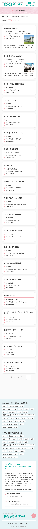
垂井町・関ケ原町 (20, 421)
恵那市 (24, 418)
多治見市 (5, 418)
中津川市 (30, 418)
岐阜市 (5, 406)
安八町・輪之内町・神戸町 (10, 427)
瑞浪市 (18, 418)
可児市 (19, 412)
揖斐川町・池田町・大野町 (10, 424)
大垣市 (5, 421)
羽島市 (26, 409)
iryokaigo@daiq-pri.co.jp (18, 504)
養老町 (11, 421)
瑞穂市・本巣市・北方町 (9, 409)
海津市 (21, 424)
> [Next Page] (28, 377)
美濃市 (5, 412)
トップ (4, 16)
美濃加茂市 (12, 412)
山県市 (20, 409)
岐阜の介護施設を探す (13, 16)
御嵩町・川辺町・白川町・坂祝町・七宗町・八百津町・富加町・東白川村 (18, 415)
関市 (32, 409)
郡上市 (25, 412)
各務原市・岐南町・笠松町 (16, 406)
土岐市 (12, 418)
